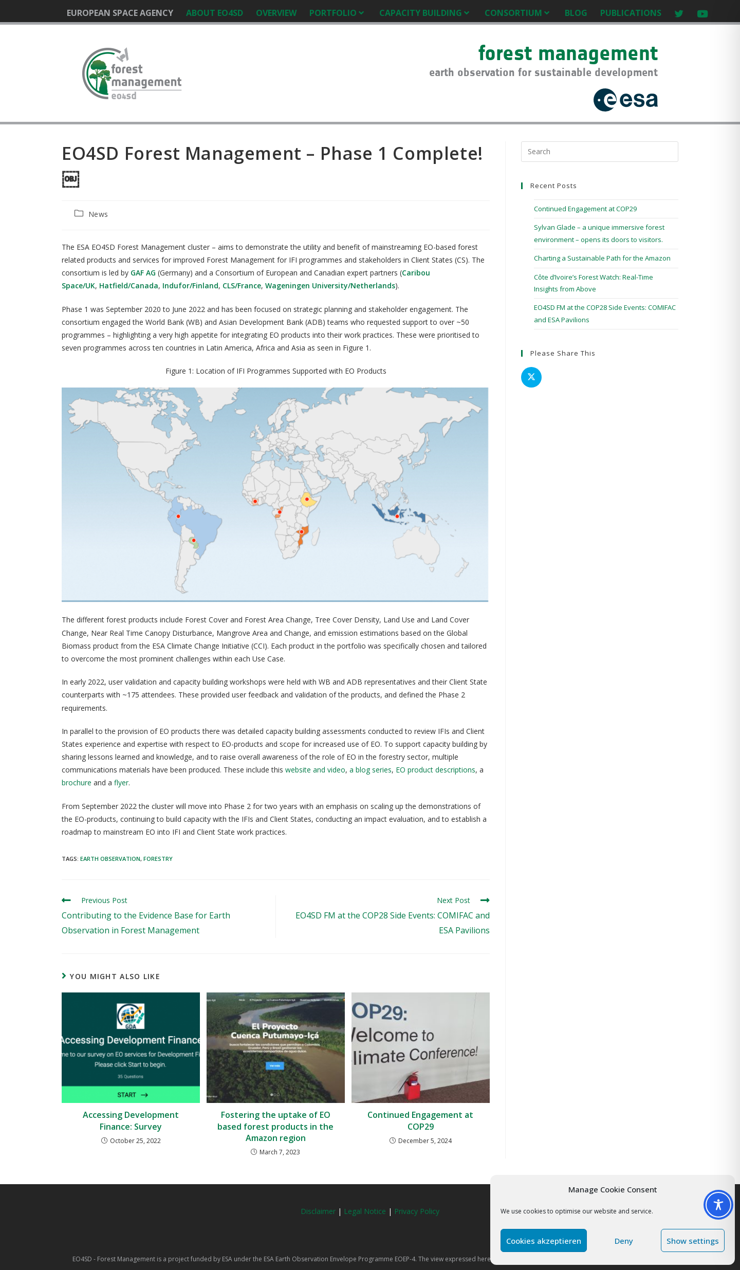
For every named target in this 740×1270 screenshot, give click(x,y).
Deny (624, 1241)
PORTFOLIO (337, 13)
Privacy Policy (416, 1211)
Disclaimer (318, 1211)
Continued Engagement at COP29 (420, 1120)
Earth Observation (110, 858)
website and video (315, 770)
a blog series (370, 770)
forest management (568, 53)
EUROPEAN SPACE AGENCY (120, 13)
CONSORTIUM (518, 13)
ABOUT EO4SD (214, 13)
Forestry (158, 858)
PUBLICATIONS (630, 13)
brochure (76, 782)
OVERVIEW (276, 13)
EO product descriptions (435, 770)
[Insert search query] (599, 151)
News (98, 214)
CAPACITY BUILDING (425, 13)
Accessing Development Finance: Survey (131, 1120)
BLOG (576, 13)
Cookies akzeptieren (543, 1241)
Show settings (693, 1241)
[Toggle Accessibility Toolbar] (718, 1205)
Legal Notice (366, 1211)
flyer (121, 782)
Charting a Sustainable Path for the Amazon (602, 258)
